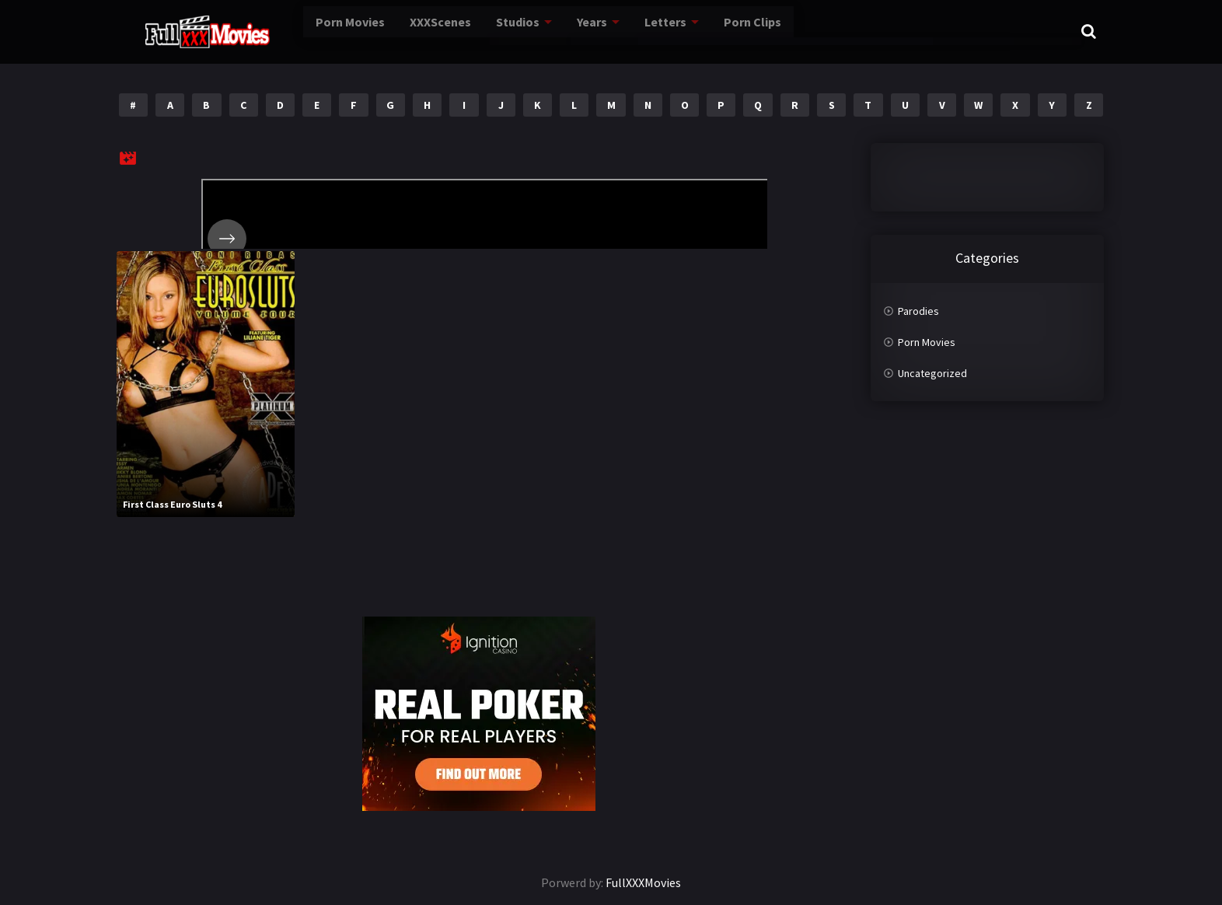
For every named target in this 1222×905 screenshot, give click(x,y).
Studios (466, 31)
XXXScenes (391, 31)
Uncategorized (932, 373)
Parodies (918, 311)
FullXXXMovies (643, 882)
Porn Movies (304, 31)
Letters (611, 31)
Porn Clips (696, 31)
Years (539, 31)
